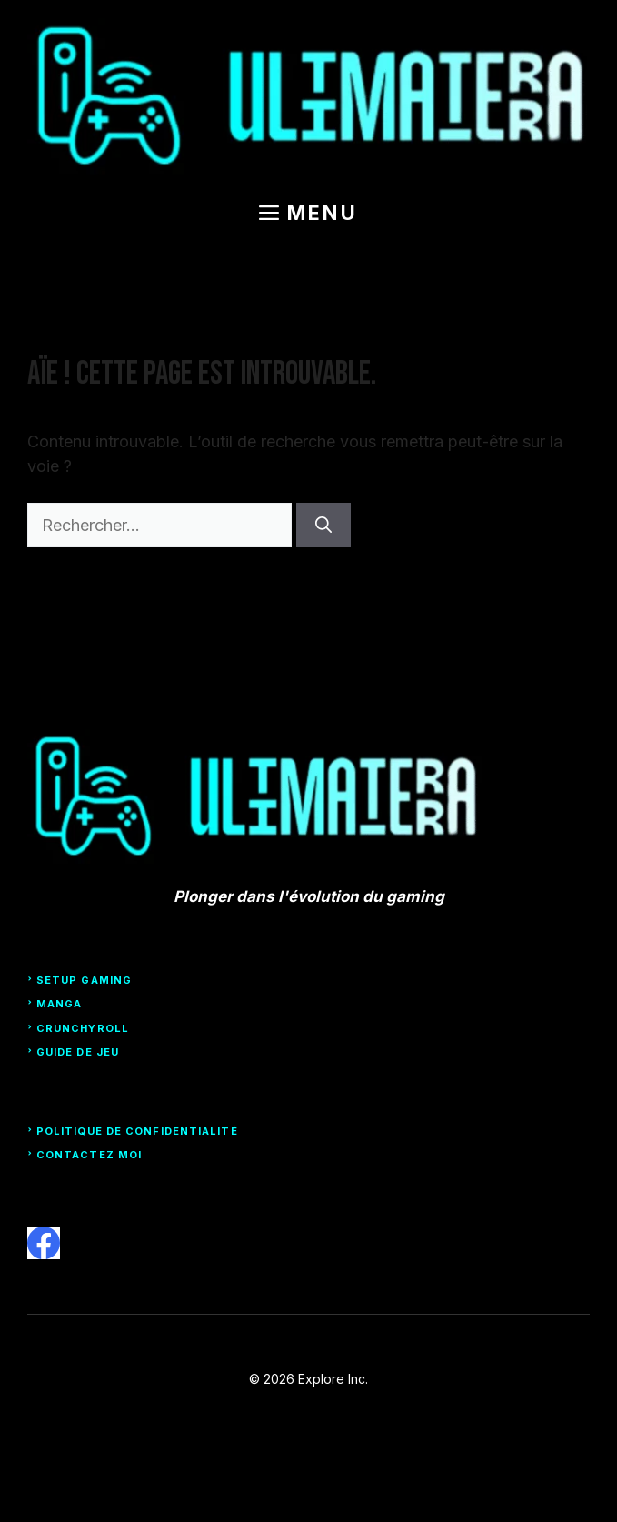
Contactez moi (89, 1154)
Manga (59, 1003)
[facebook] (43, 1243)
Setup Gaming (84, 980)
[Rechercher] (323, 525)
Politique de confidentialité (137, 1131)
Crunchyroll (82, 1028)
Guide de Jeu (77, 1052)
